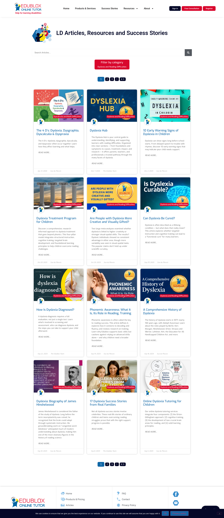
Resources (131, 8)
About (149, 8)
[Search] (188, 52)
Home (66, 8)
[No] (219, 513)
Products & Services (85, 8)
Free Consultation (192, 8)
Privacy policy (179, 513)
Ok (165, 513)
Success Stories (109, 8)
